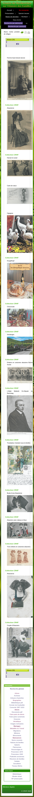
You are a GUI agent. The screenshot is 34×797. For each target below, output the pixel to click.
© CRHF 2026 (26, 791)
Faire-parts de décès (17, 714)
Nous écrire (17, 20)
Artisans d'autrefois (17, 698)
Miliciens (17, 733)
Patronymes (17, 747)
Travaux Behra (17, 766)
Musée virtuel (17, 776)
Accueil (9, 10)
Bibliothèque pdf (17, 703)
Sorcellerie (17, 763)
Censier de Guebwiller (17, 705)
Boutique (24, 17)
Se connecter (24, 10)
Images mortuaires (17, 724)
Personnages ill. (17, 749)
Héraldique (17, 721)
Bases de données (12, 17)
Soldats (17, 761)
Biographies (17, 700)
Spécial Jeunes (23, 13)
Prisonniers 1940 (17, 754)
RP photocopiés (16, 779)
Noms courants (17, 740)
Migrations (17, 731)
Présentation (9, 13)
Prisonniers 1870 (17, 752)
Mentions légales (9, 787)
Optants (17, 745)
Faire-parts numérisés (17, 717)
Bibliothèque (17, 774)
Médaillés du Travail (17, 728)
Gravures (17, 719)
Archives (17, 696)
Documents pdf (17, 712)
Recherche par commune (17, 26)
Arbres (17, 693)
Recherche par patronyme (13, 23)
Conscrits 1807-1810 (17, 707)
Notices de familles (17, 742)
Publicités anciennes (17, 756)
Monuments (17, 735)
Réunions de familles (17, 759)
